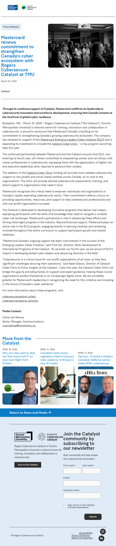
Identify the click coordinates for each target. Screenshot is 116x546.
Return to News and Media (30, 413)
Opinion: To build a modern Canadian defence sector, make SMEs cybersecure (95, 360)
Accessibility (86, 533)
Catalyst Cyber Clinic (65, 144)
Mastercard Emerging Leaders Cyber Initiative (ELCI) (72, 139)
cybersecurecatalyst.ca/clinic (20, 300)
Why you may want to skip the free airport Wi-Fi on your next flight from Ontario (18, 358)
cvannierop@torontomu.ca (18, 325)
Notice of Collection (82, 537)
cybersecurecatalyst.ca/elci (19, 296)
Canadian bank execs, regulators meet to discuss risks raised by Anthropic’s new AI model (57, 358)
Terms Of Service (80, 535)
